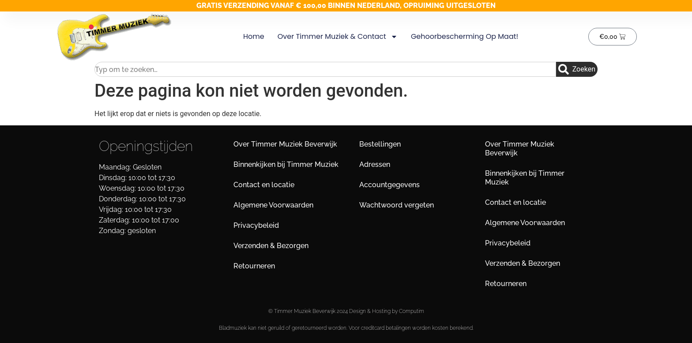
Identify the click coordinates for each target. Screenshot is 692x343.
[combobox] (325, 69)
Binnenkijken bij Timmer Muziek (285, 164)
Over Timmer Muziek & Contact (337, 36)
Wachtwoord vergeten (396, 205)
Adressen (374, 164)
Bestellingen (380, 144)
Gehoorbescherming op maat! (464, 36)
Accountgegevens (389, 185)
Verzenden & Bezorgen (270, 245)
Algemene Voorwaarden (273, 205)
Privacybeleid (256, 225)
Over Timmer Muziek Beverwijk (285, 144)
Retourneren (254, 266)
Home (253, 36)
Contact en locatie (263, 185)
